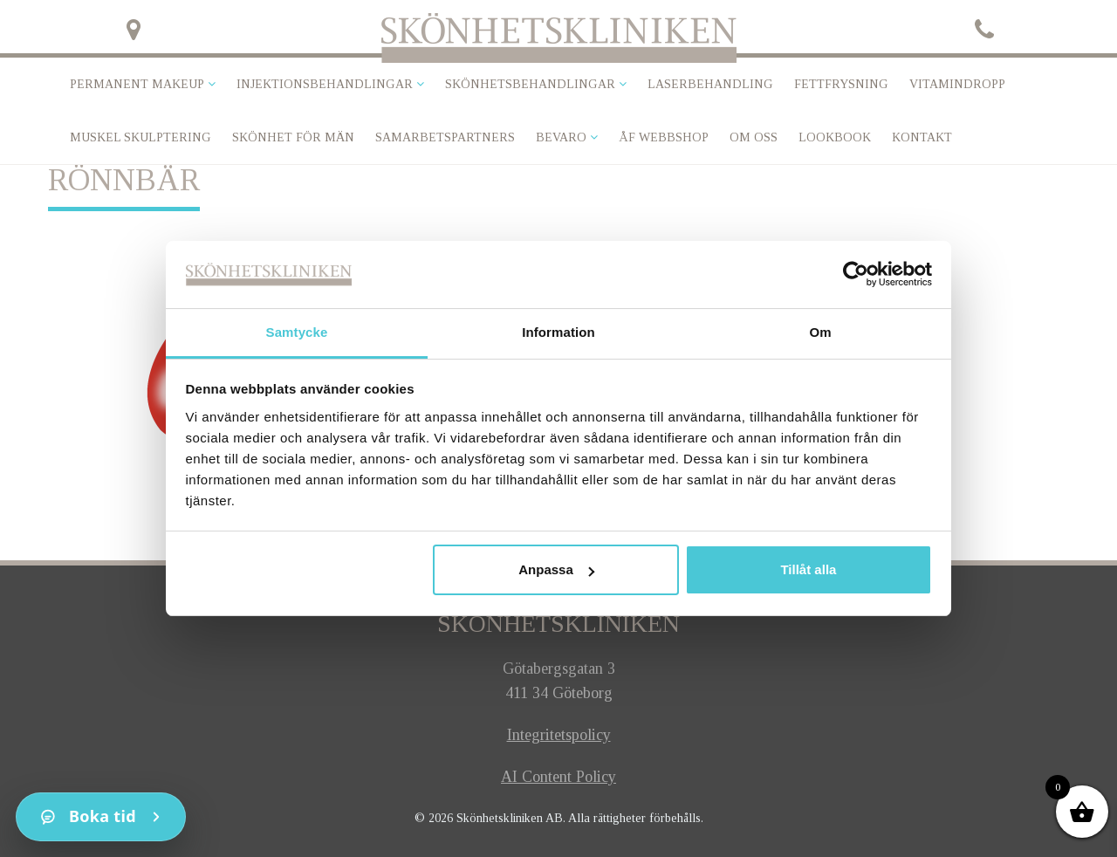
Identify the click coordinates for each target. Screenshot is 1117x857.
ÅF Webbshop (664, 137)
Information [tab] (558, 332)
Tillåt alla (808, 569)
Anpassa (556, 569)
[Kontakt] (101, 816)
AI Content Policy (558, 776)
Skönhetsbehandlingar (530, 84)
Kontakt (922, 137)
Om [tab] (820, 332)
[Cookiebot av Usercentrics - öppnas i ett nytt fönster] (855, 274)
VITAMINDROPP (957, 84)
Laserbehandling (710, 84)
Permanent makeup (137, 84)
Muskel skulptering (140, 137)
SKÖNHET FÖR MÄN (293, 137)
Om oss (754, 137)
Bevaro (561, 137)
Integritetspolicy (559, 735)
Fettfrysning (841, 84)
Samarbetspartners (445, 137)
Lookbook (834, 137)
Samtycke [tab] (297, 332)
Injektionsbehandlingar (324, 84)
